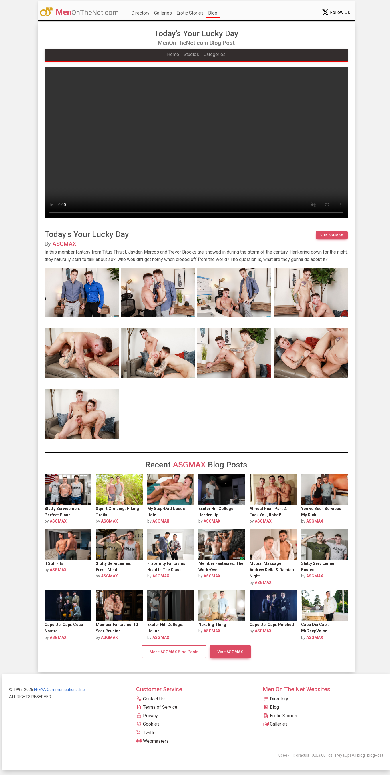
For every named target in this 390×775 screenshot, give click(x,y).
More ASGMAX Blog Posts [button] (174, 652)
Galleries (163, 13)
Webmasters (152, 741)
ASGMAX (64, 243)
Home (173, 54)
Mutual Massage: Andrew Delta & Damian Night (272, 570)
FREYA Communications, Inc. (59, 689)
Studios (191, 54)
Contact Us (150, 699)
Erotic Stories (190, 13)
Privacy (147, 715)
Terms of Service (156, 707)
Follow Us (336, 12)
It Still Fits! (55, 563)
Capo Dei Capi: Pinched (272, 624)
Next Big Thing (212, 624)
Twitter (146, 732)
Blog (212, 13)
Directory (140, 13)
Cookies (148, 724)
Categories (215, 54)
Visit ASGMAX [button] (331, 235)
